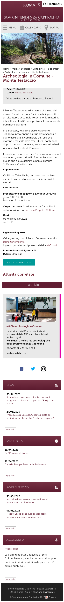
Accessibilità (11, 548)
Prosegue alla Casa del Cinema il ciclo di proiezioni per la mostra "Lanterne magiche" (30, 416)
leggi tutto (10, 429)
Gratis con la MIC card (19, 262)
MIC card (52, 245)
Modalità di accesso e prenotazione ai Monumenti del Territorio (26, 501)
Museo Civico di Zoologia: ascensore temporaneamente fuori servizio (26, 515)
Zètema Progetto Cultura (40, 210)
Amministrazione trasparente (40, 592)
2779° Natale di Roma (16, 453)
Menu (12, 27)
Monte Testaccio (24, 92)
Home (6, 69)
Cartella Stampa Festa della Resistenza (25, 464)
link (58, 354)
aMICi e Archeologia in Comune (24, 326)
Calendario (33, 27)
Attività (15, 69)
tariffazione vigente (14, 241)
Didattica (25, 69)
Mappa (54, 27)
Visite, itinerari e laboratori (46, 69)
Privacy (52, 597)
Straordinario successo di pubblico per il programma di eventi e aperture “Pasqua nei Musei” (30, 400)
